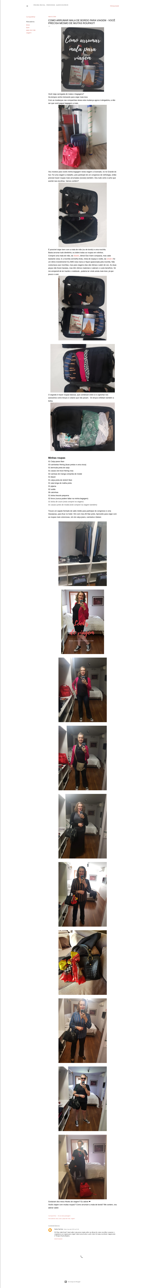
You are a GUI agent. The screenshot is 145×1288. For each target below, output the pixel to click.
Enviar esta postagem (64, 1216)
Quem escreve (62, 5)
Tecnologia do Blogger (72, 1282)
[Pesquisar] (114, 6)
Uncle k (110, 259)
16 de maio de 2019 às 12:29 (71, 1229)
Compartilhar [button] (30, 17)
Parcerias (50, 5)
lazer (27, 27)
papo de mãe (31, 30)
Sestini (76, 256)
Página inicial (39, 5)
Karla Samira (58, 1229)
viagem (28, 33)
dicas (28, 25)
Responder (58, 1239)
